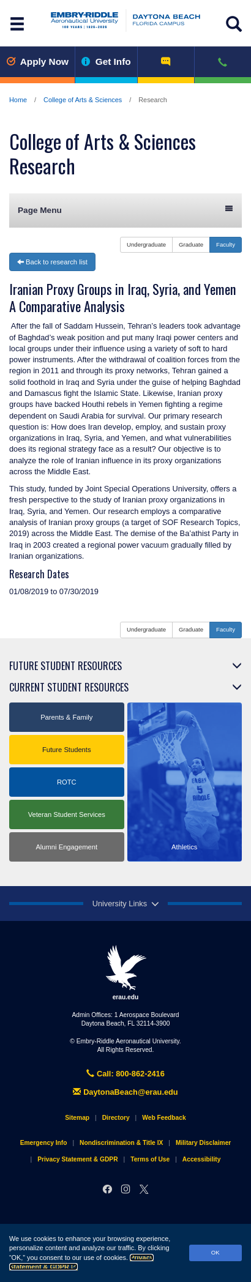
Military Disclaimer (203, 1142)
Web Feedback (163, 1117)
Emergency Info (43, 1142)
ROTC (67, 782)
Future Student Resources (65, 666)
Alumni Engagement (66, 847)
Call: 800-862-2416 (125, 1073)
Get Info (106, 61)
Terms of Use (150, 1159)
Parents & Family (66, 717)
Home (18, 99)
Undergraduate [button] (146, 244)
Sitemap (77, 1117)
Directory (116, 1117)
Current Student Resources (69, 687)
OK (215, 1252)
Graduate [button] (191, 244)
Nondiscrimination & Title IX (121, 1142)
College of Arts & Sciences (82, 99)
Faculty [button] (225, 244)
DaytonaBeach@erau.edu (125, 1092)
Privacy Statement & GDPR (77, 1159)
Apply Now (37, 61)
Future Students (66, 749)
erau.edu (125, 972)
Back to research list (52, 262)
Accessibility (201, 1159)
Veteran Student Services (66, 814)
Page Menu (125, 209)
